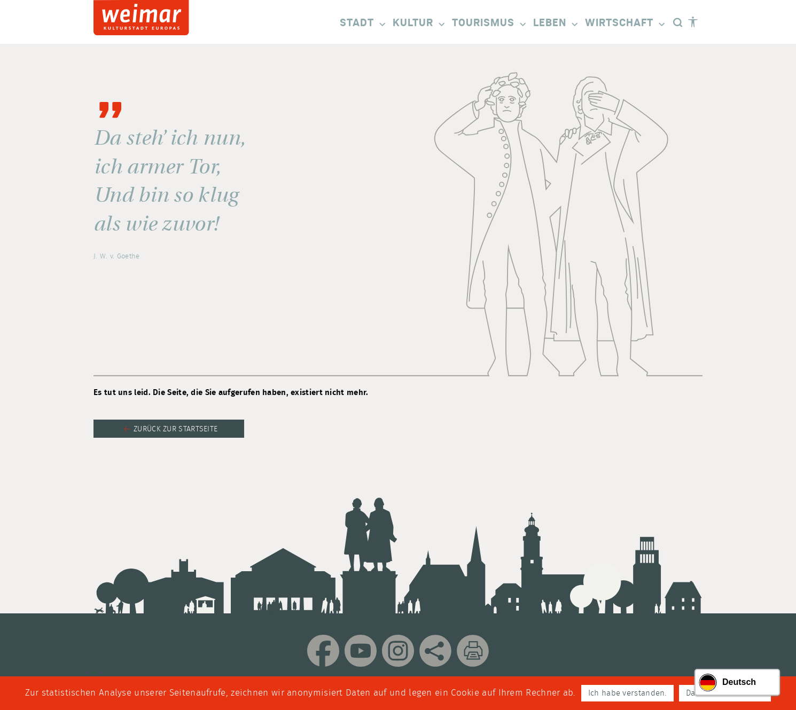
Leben (556, 23)
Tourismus (490, 23)
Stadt (363, 23)
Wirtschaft (626, 23)
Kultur (420, 23)
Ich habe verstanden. (627, 693)
